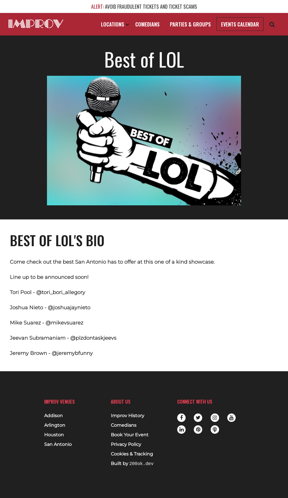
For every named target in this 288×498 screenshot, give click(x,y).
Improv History (127, 415)
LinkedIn (181, 429)
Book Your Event (129, 435)
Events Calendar (240, 24)
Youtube (231, 417)
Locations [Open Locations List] (115, 24)
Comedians (147, 24)
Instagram (215, 417)
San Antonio (58, 444)
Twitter (198, 417)
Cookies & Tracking (132, 454)
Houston (54, 435)
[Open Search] (272, 24)
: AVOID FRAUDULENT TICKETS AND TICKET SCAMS (144, 6)
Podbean (215, 429)
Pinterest (198, 429)
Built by (132, 463)
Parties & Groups (190, 24)
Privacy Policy (126, 444)
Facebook (181, 417)
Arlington (54, 425)
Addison (53, 415)
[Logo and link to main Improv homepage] (35, 23)
